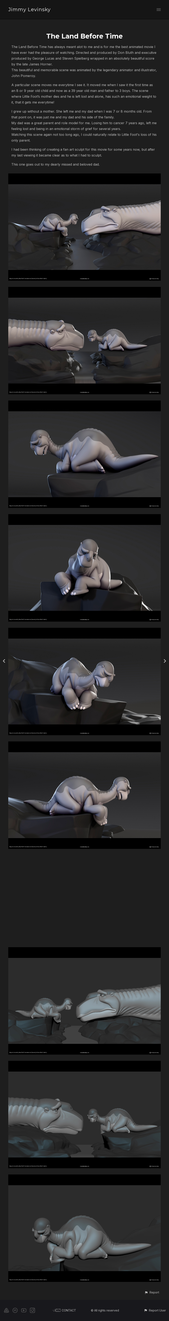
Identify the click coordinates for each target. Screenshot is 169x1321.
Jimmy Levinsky (29, 9)
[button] (152, 1292)
